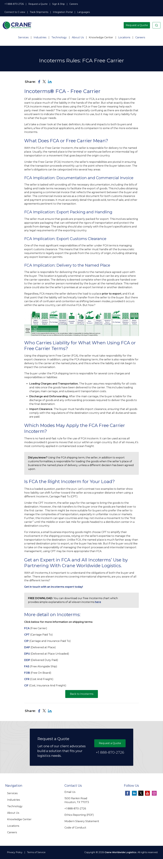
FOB (27, 672)
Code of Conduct (75, 827)
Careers (73, 4)
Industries (40, 37)
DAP (27, 647)
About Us (78, 37)
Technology (59, 37)
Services (23, 37)
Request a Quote (38, 4)
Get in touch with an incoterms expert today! (53, 586)
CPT (27, 634)
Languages (83, 12)
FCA (27, 628)
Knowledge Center (101, 37)
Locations (124, 37)
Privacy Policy (14, 852)
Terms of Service (36, 852)
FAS (26, 666)
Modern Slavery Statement (81, 821)
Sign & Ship (58, 4)
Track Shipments (39, 12)
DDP (27, 660)
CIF (26, 685)
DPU (27, 653)
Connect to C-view (14, 12)
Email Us (69, 792)
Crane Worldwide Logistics (120, 852)
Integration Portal (63, 12)
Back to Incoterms (81, 693)
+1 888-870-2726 (14, 4)
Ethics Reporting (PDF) (79, 814)
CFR (26, 679)
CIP (26, 641)
